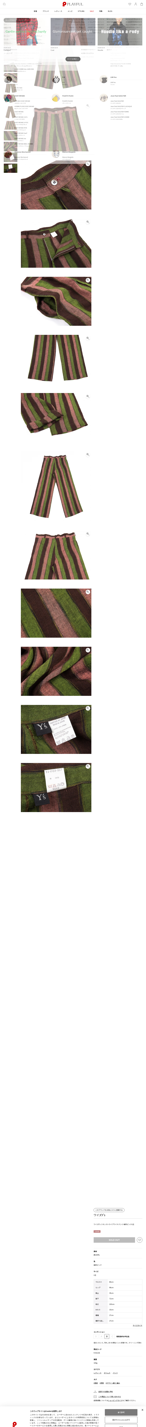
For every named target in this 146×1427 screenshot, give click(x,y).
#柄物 (102, 1383)
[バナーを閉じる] (142, 1395)
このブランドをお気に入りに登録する (109, 1210)
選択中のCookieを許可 (121, 1405)
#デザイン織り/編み (113, 1383)
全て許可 (121, 1397)
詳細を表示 (110, 1422)
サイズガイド (137, 1325)
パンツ (115, 1373)
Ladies (97, 1231)
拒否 (121, 1412)
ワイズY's (99, 1215)
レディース (97, 1373)
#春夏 (96, 1383)
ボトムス (107, 1373)
